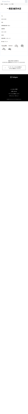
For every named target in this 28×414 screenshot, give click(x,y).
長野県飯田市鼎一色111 (6, 25)
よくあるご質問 (14, 89)
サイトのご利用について (14, 93)
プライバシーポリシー (14, 96)
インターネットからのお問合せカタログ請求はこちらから (15, 67)
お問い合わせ (14, 91)
